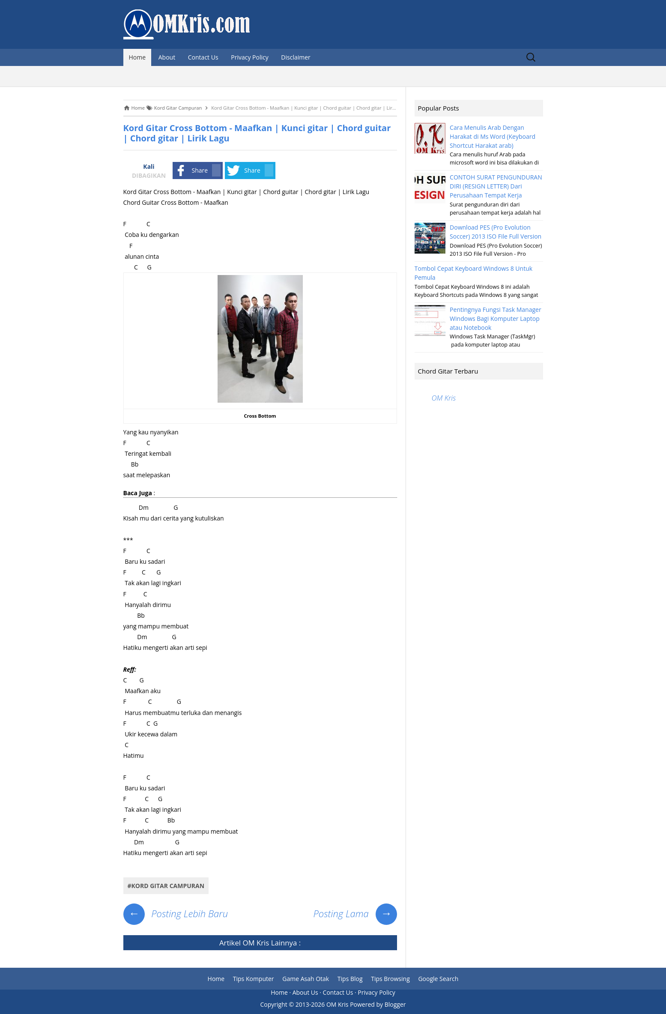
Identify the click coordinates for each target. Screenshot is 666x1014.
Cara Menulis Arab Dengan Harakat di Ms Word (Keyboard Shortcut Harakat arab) (492, 136)
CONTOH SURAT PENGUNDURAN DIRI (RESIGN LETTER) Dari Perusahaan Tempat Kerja (496, 186)
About (166, 57)
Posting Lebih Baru (175, 913)
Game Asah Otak (305, 979)
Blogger (395, 1004)
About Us (305, 992)
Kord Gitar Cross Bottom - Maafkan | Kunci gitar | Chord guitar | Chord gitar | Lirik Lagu (257, 133)
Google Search (438, 979)
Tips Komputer (253, 979)
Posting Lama (355, 913)
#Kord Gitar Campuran (166, 886)
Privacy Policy (249, 57)
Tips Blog (350, 979)
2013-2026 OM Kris (322, 1004)
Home (137, 57)
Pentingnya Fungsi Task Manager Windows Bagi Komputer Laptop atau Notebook (495, 318)
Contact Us (203, 57)
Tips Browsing (390, 979)
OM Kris (255, 943)
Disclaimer (295, 57)
